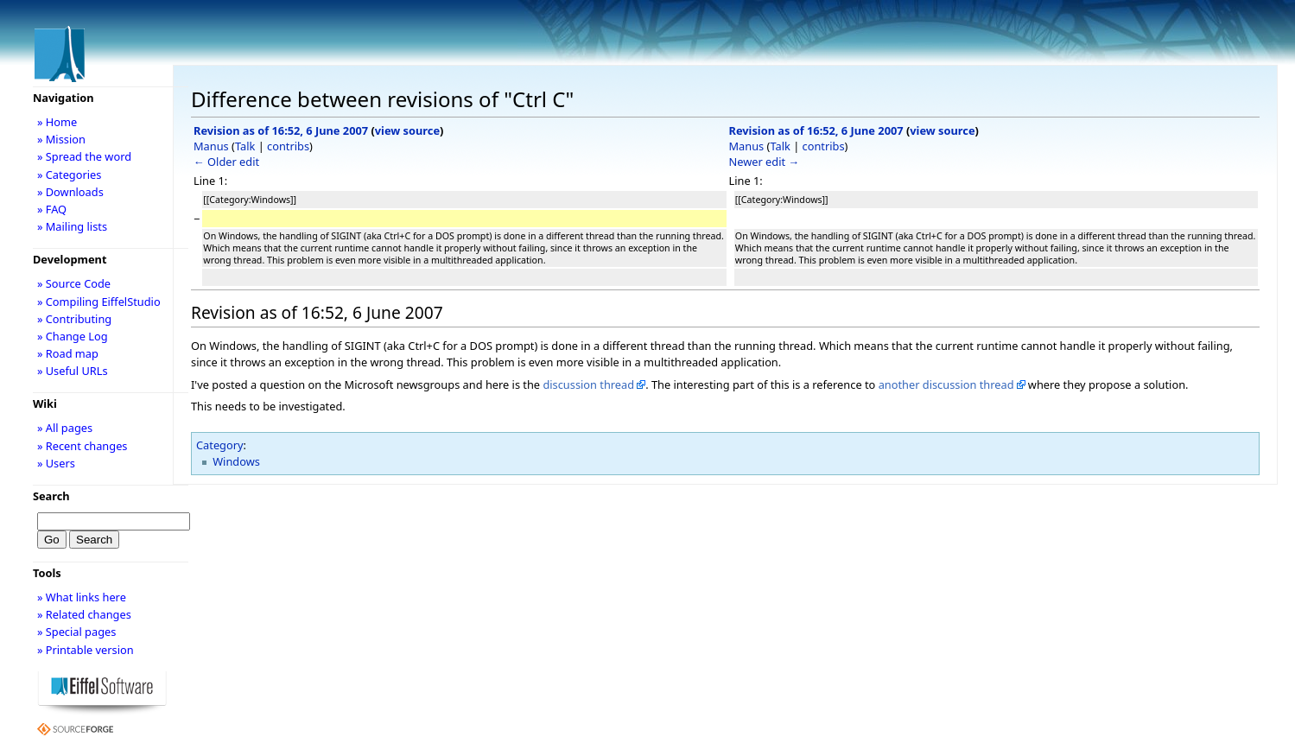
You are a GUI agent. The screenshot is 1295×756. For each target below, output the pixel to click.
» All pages (64, 427)
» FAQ (52, 209)
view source (407, 130)
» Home (57, 122)
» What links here (81, 597)
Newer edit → (764, 161)
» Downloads (70, 192)
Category (220, 445)
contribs (288, 146)
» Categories (69, 174)
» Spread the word (84, 156)
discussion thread (588, 384)
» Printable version (85, 650)
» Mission (61, 139)
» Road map (67, 353)
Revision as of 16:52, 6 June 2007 (281, 130)
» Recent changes (82, 446)
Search (51, 496)
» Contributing (74, 319)
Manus (211, 146)
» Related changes (84, 614)
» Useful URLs (72, 370)
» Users (56, 463)
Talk (245, 146)
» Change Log (72, 336)
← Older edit (226, 161)
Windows (236, 461)
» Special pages (76, 631)
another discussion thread (946, 384)
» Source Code (74, 283)
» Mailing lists (72, 226)
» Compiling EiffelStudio (99, 301)
